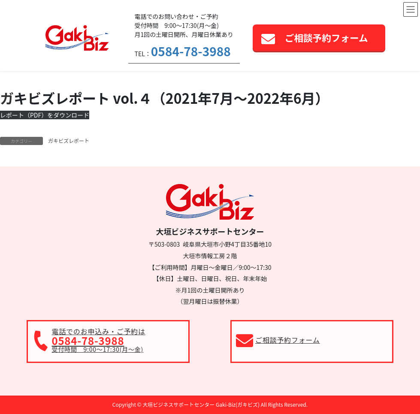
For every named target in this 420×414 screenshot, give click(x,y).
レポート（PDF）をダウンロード (44, 115)
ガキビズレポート (68, 140)
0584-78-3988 (191, 51)
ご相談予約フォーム (326, 37)
